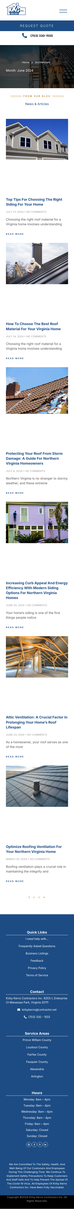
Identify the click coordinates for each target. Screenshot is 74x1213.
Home (25, 62)
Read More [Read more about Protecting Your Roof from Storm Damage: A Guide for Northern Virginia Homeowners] (15, 493)
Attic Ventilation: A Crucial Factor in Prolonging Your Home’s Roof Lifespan (36, 722)
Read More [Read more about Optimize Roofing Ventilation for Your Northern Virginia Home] (15, 881)
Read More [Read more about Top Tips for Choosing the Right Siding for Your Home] (15, 234)
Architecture (42, 62)
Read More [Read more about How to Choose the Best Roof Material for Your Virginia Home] (15, 358)
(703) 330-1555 (41, 36)
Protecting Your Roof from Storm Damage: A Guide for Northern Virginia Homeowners (34, 458)
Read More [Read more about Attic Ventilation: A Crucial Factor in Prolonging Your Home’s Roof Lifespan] (15, 756)
